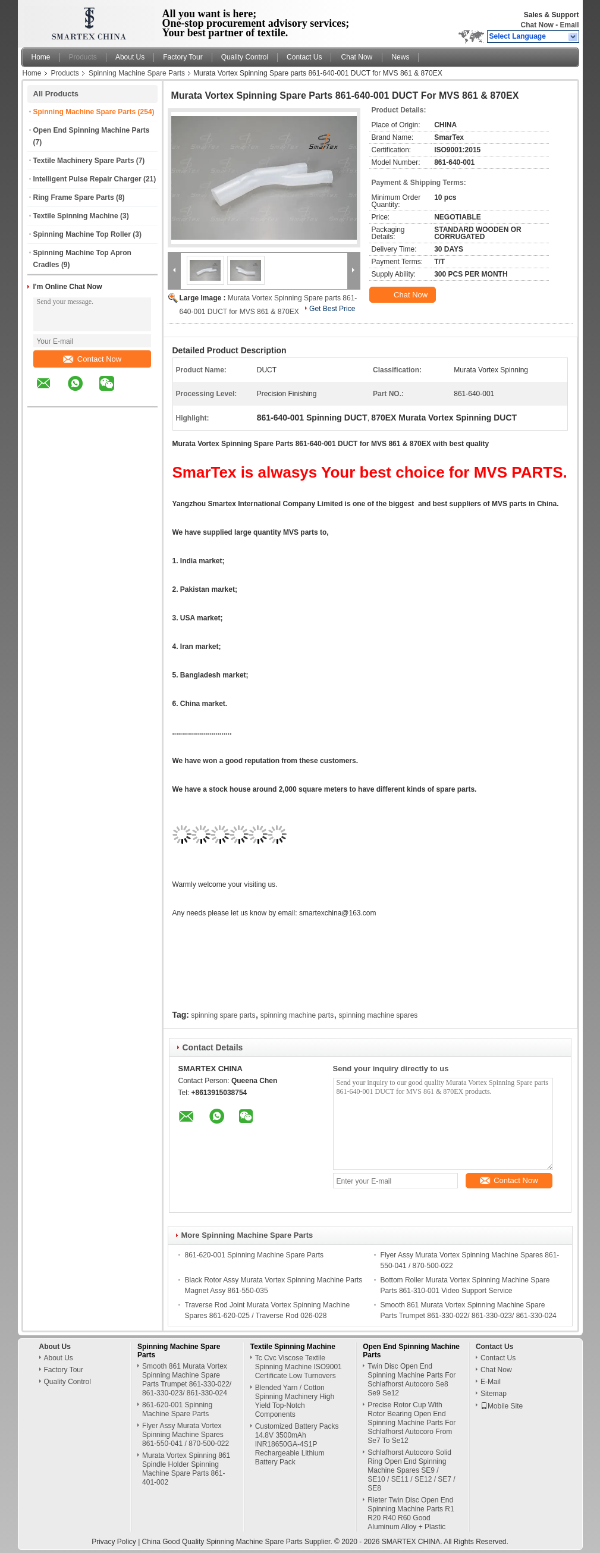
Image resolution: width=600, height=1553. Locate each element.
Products (83, 57)
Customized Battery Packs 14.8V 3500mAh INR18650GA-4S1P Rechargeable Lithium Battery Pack (297, 1444)
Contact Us (304, 57)
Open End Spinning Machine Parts (91, 130)
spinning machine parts (297, 1015)
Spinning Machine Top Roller (82, 234)
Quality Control (244, 57)
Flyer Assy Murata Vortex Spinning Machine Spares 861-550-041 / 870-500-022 (185, 1435)
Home (41, 57)
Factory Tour (182, 57)
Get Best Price (332, 309)
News (400, 57)
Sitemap (493, 1393)
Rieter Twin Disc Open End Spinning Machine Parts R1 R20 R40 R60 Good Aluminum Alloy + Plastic (410, 1513)
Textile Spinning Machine (75, 216)
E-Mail (490, 1382)
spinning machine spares (378, 1015)
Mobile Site (501, 1406)
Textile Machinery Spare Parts (83, 160)
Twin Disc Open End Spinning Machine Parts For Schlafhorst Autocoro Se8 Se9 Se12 (411, 1379)
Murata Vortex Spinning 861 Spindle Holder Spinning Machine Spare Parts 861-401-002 (186, 1468)
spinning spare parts (223, 1015)
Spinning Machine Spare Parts (137, 73)
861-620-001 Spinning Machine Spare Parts (254, 1255)
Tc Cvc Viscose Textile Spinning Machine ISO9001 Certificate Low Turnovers (298, 1367)
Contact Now (92, 358)
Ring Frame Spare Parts (73, 197)
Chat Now (536, 25)
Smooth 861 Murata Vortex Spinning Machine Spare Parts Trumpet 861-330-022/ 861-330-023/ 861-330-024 (186, 1379)
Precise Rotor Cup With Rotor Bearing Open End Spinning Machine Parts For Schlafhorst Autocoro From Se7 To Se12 (411, 1423)
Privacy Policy (114, 1542)
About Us (129, 57)
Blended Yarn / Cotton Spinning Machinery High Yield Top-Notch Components (294, 1401)
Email (569, 25)
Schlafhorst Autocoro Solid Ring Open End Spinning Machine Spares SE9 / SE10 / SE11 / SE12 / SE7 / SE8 (411, 1470)
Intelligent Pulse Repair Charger (87, 179)
